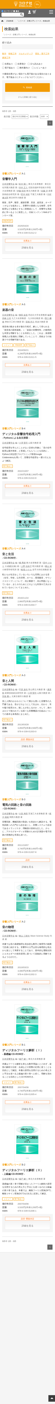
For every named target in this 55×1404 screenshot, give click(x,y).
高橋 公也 (6, 318)
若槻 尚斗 (30, 322)
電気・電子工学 (42, 53)
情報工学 (12, 53)
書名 (16, 11)
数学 (4, 53)
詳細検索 (9, 21)
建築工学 (6, 57)
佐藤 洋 (44, 191)
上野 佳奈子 (26, 566)
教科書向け (23, 68)
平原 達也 (23, 689)
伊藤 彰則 (21, 191)
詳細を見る (27, 247)
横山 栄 (48, 566)
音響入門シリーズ (11, 173)
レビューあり (39, 68)
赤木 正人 (23, 187)
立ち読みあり (35, 64)
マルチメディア (26, 53)
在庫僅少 (20, 64)
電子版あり (8, 68)
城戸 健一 (23, 1059)
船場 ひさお (26, 569)
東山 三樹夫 (24, 936)
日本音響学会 (8, 184)
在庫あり (7, 64)
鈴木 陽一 (23, 184)
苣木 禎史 (25, 194)
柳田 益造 (23, 315)
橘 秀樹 (22, 563)
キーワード (7, 11)
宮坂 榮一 (6, 696)
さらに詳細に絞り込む (27, 97)
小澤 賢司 (23, 443)
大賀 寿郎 (23, 813)
